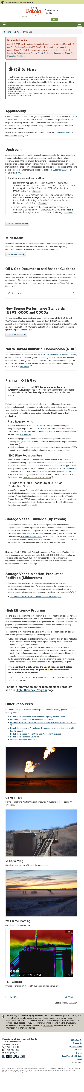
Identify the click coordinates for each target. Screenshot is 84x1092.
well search (24, 366)
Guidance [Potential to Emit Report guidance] (68, 213)
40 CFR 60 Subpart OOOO (31, 536)
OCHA (65, 1068)
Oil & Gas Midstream (15, 254)
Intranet (78, 1059)
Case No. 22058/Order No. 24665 (37, 477)
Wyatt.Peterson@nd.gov (17, 91)
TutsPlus (36, 1070)
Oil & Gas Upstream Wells (17, 224)
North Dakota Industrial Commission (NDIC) (59, 354)
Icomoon (71, 1068)
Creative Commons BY (38, 1068)
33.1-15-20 (24, 432)
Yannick (21, 1070)
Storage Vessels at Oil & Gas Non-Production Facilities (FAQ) (35, 596)
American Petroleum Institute (22, 740)
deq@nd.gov (48, 1025)
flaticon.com (22, 1068)
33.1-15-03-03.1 (42, 429)
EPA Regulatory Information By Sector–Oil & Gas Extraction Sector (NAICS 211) (43, 722)
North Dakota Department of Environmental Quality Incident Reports (38, 717)
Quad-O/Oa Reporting (16, 335)
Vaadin (41, 1070)
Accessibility (76, 1047)
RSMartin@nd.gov (24, 95)
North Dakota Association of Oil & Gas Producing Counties (34, 734)
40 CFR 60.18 (25, 434)
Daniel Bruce (57, 1070)
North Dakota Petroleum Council (23, 737)
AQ (16, 32)
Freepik (60, 1068)
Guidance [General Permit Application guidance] (36, 191)
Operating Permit (12, 135)
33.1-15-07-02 (40, 426)
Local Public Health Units (72, 1056)
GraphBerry (48, 1070)
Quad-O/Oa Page (30, 564)
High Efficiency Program (31, 690)
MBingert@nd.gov (15, 87)
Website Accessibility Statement (17, 2)
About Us (77, 1043)
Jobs (78, 1050)
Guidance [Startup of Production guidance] (42, 203)
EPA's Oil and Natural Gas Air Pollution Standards (30, 719)
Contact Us (76, 1040)
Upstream (70, 997)
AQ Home (12, 997)
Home (7, 32)
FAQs (78, 1053)
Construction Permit (63, 132)
